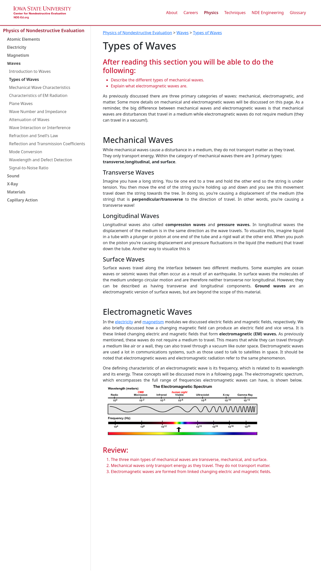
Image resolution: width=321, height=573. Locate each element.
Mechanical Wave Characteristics (39, 87)
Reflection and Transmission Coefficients (47, 143)
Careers (191, 12)
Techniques (235, 12)
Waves (14, 63)
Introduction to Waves (30, 71)
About (171, 12)
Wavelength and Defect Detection (40, 160)
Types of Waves (24, 79)
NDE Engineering (268, 12)
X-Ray (12, 184)
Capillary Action (22, 200)
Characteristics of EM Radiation (38, 95)
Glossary (298, 12)
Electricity (16, 47)
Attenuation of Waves (29, 119)
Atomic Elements (23, 39)
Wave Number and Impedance (37, 111)
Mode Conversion (25, 151)
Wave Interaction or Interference (39, 127)
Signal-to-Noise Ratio (28, 168)
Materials (16, 192)
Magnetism (18, 55)
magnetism (153, 322)
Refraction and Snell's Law (33, 135)
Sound (13, 176)
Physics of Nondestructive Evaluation (44, 30)
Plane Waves (21, 103)
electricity (124, 322)
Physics (211, 12)
